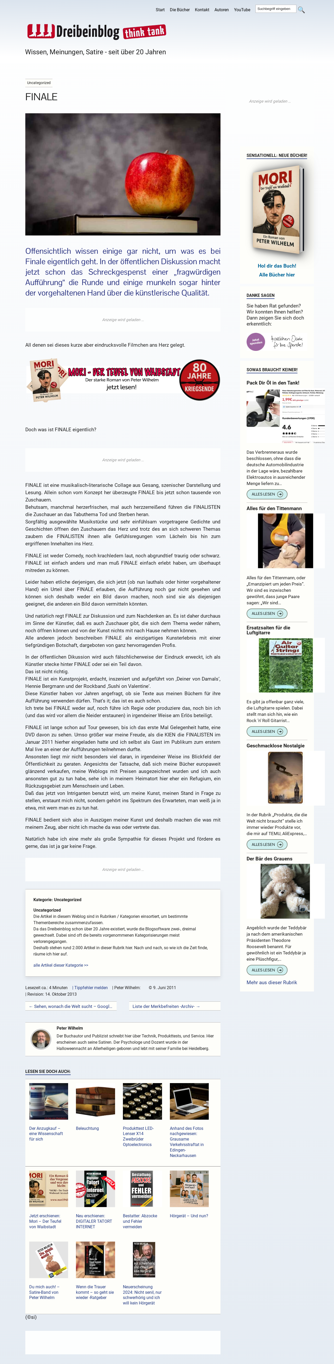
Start (160, 9)
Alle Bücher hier (277, 275)
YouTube (242, 9)
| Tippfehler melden (90, 987)
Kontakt (202, 9)
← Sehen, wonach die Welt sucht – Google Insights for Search (71, 1006)
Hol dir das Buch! (277, 266)
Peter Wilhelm (72, 1028)
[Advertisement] (123, 320)
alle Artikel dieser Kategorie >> (60, 965)
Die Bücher (180, 9)
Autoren (221, 9)
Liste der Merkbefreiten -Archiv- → (166, 1006)
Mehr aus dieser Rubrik (272, 982)
